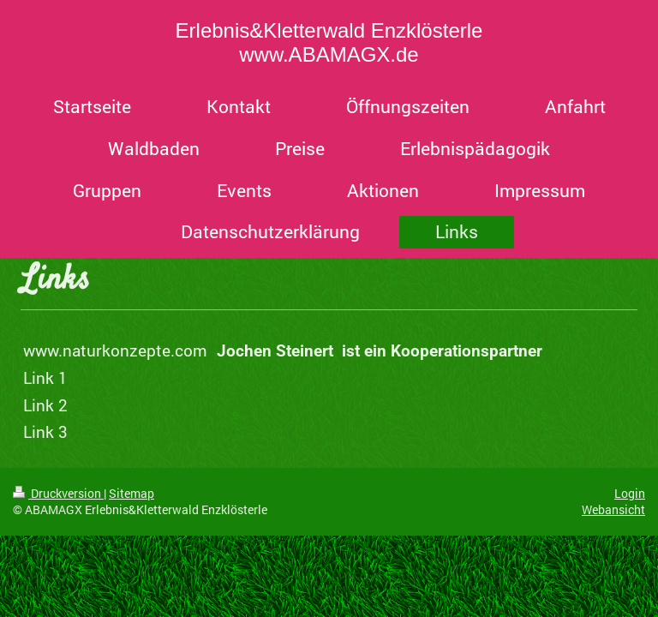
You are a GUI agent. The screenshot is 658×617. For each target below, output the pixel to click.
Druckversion (58, 493)
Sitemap (131, 493)
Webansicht (613, 509)
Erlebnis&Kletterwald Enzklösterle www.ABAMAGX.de (329, 42)
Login (629, 493)
